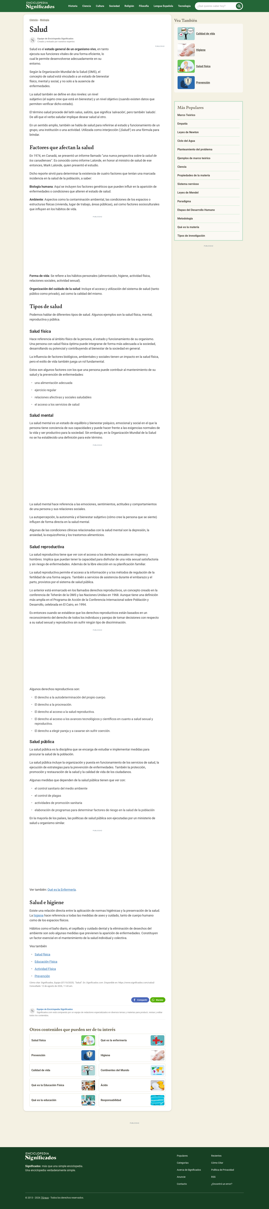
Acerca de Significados (189, 1169)
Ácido (132, 1085)
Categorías (183, 1162)
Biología (44, 20)
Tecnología (184, 6)
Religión (129, 6)
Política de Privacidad (222, 1169)
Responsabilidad (132, 1100)
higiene (39, 915)
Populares (182, 1155)
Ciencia (86, 6)
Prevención (42, 976)
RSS (213, 1176)
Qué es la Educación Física (63, 1085)
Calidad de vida (63, 1070)
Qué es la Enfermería (62, 889)
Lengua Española (163, 6)
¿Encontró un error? (221, 1184)
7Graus (45, 1197)
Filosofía (144, 6)
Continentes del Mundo (132, 1070)
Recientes (216, 1155)
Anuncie (181, 1176)
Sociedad (114, 6)
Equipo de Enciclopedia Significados (55, 1009)
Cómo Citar (217, 1162)
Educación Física (46, 961)
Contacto (182, 1184)
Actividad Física (45, 969)
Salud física (42, 954)
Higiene (132, 1055)
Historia (72, 6)
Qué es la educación (63, 1100)
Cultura (100, 6)
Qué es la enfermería (132, 1040)
